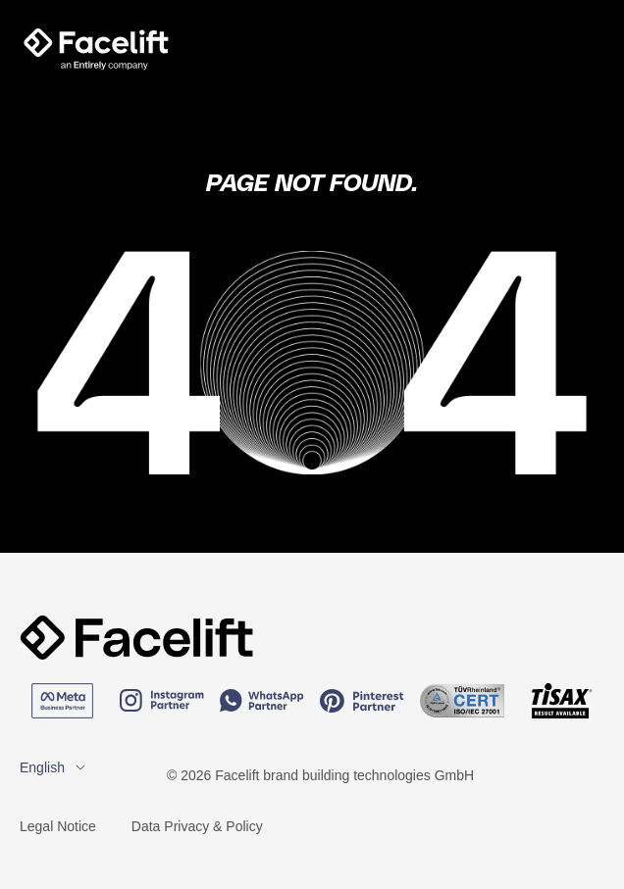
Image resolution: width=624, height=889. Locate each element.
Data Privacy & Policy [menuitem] (197, 826)
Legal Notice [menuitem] (58, 826)
